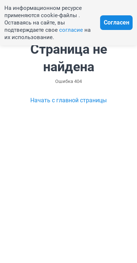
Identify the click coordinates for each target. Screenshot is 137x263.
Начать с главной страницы (68, 100)
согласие (71, 30)
